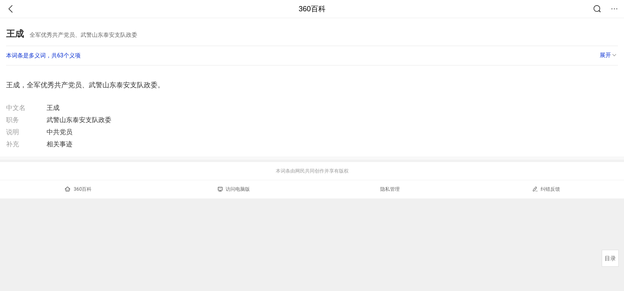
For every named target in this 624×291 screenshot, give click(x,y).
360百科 (311, 9)
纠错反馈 (546, 189)
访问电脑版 (234, 189)
